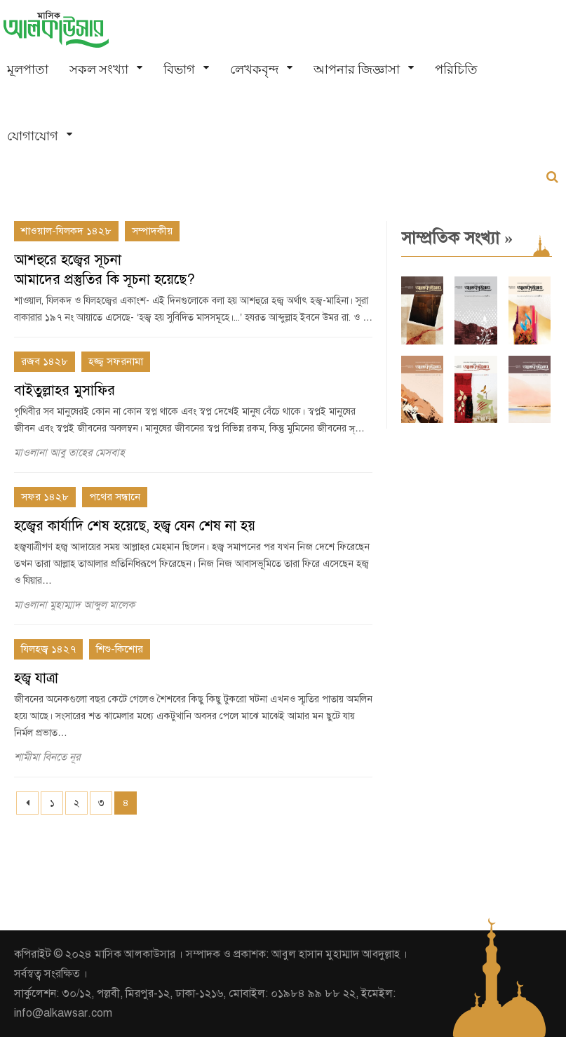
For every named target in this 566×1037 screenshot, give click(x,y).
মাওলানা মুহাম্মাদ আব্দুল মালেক (74, 604)
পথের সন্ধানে (114, 496)
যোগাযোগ (32, 135)
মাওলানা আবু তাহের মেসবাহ (69, 452)
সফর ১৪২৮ (45, 496)
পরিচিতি (456, 69)
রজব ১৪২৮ (44, 361)
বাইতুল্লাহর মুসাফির (64, 390)
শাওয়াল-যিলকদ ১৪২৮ (66, 231)
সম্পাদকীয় (152, 231)
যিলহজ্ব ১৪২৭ (48, 649)
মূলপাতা (27, 69)
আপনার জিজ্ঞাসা (357, 69)
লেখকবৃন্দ (254, 69)
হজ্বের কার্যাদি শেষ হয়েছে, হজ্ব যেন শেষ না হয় (134, 526)
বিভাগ (179, 69)
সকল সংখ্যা (98, 69)
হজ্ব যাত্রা (36, 678)
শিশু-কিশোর (119, 649)
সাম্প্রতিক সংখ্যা (457, 237)
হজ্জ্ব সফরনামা (115, 361)
